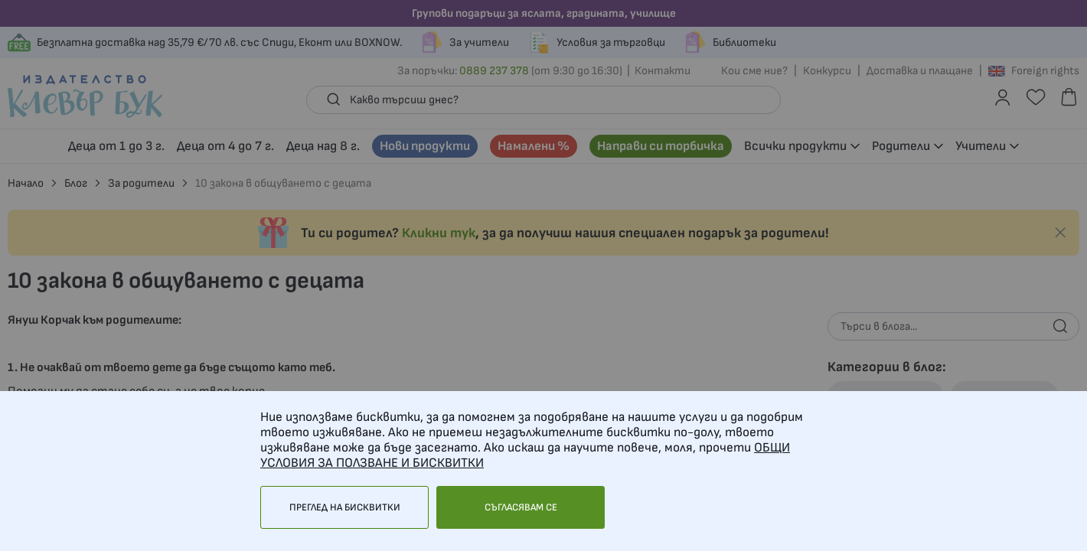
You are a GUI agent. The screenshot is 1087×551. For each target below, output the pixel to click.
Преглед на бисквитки (344, 507)
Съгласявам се (521, 507)
